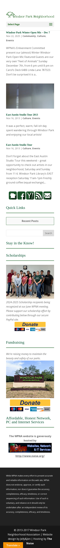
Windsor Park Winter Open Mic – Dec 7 (28, 32)
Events (10, 40)
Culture (41, 36)
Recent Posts (30, 221)
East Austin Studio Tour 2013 (22, 114)
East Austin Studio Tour (19, 144)
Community (29, 36)
